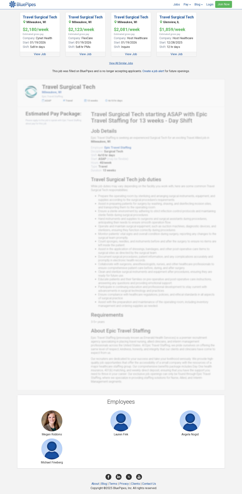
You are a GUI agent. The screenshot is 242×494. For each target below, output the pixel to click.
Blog (104, 483)
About (95, 483)
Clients (135, 483)
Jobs (176, 4)
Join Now (224, 4)
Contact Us (149, 483)
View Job (40, 54)
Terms (113, 483)
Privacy (124, 483)
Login (209, 4)
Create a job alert (153, 71)
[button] (187, 4)
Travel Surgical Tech (40, 17)
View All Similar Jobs (121, 63)
